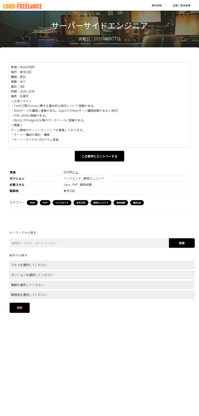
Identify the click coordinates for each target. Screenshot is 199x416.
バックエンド (62, 202)
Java (32, 202)
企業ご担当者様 (181, 5)
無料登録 (157, 5)
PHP (45, 202)
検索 (182, 243)
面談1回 (137, 202)
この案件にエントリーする (99, 156)
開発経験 (121, 202)
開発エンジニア (101, 202)
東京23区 (80, 202)
